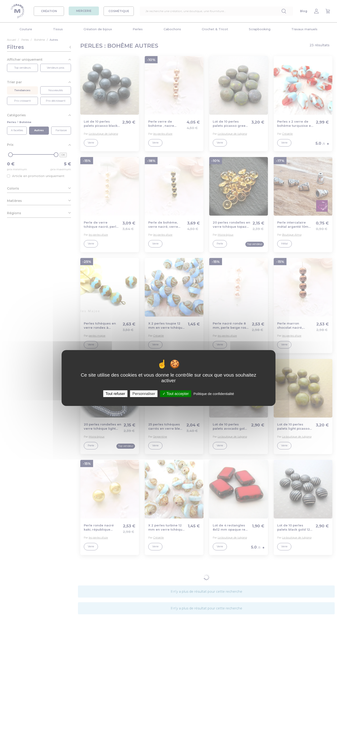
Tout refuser (115, 394)
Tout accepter (175, 394)
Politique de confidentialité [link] (213, 394)
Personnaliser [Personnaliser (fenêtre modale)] (143, 394)
